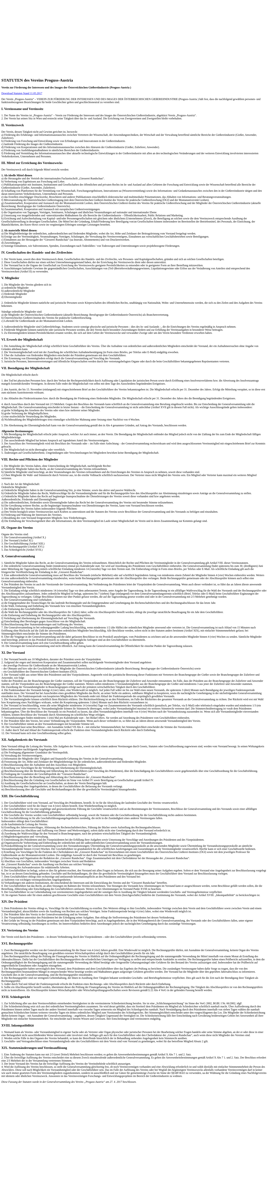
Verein (11, 117)
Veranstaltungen (24, 157)
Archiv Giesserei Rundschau (30, 139)
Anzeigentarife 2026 (26, 145)
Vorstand (20, 126)
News (18, 154)
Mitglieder (14, 148)
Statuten (19, 129)
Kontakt (12, 160)
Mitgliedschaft (23, 123)
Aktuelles (13, 151)
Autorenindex (22, 142)
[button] (9, 111)
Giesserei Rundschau (19, 132)
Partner (19, 120)
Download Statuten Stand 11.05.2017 (21, 183)
